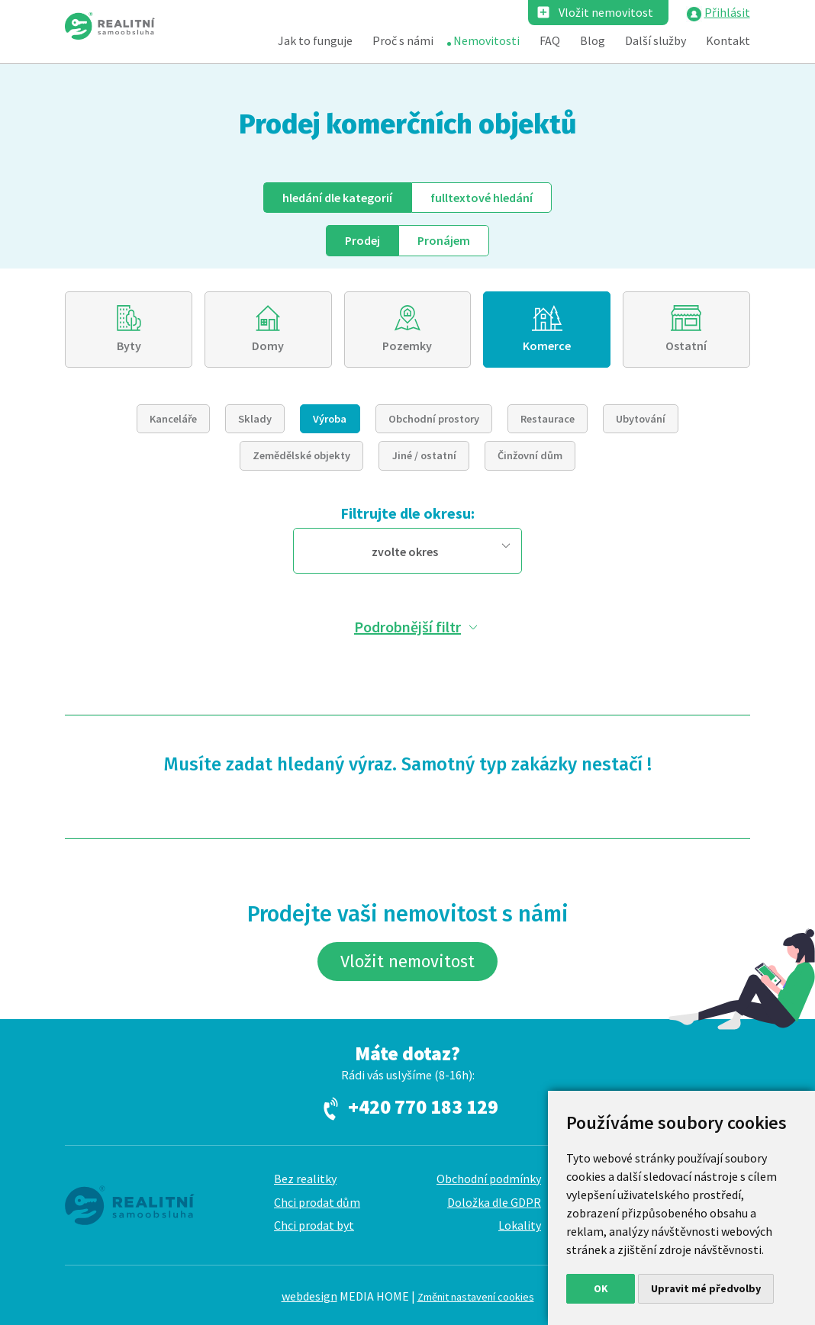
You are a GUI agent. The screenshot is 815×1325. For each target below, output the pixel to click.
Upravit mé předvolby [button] (706, 1288)
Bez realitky (305, 1178)
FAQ (550, 40)
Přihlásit (727, 12)
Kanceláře (173, 419)
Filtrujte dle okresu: (407, 513)
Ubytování (640, 419)
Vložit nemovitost (606, 12)
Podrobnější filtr (407, 626)
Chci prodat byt (314, 1225)
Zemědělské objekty (301, 455)
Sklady (255, 419)
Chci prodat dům (317, 1202)
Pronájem (443, 240)
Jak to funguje (315, 40)
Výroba (329, 419)
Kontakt (728, 40)
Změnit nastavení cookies (475, 1297)
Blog (592, 40)
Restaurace (547, 419)
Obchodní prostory (433, 419)
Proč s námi (402, 40)
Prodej (362, 240)
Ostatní (686, 345)
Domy (268, 345)
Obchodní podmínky (488, 1178)
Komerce (547, 345)
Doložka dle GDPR (494, 1202)
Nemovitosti (486, 40)
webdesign (309, 1296)
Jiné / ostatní (424, 455)
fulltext (481, 197)
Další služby (655, 40)
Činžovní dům (530, 455)
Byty (129, 345)
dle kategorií (337, 197)
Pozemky (407, 345)
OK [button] (601, 1288)
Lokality (519, 1225)
